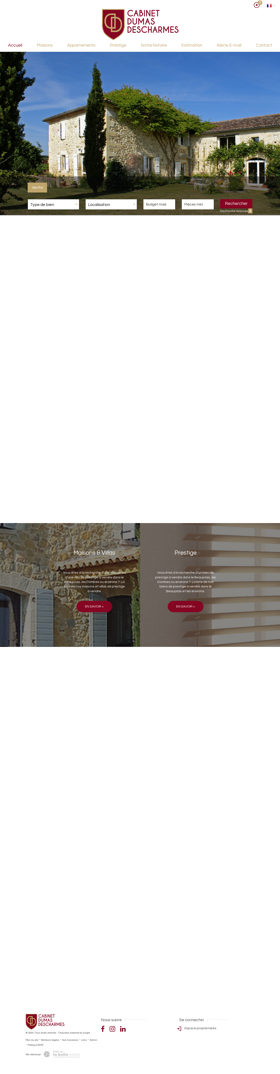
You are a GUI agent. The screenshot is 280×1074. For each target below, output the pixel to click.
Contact (264, 45)
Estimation (191, 45)
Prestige (118, 45)
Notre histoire (154, 45)
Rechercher (236, 203)
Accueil (15, 45)
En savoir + (94, 606)
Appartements (81, 45)
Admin (93, 1040)
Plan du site (32, 1040)
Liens (84, 1040)
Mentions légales (50, 1040)
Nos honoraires (70, 1040)
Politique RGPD (36, 1045)
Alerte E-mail (229, 45)
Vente (37, 187)
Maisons (45, 45)
